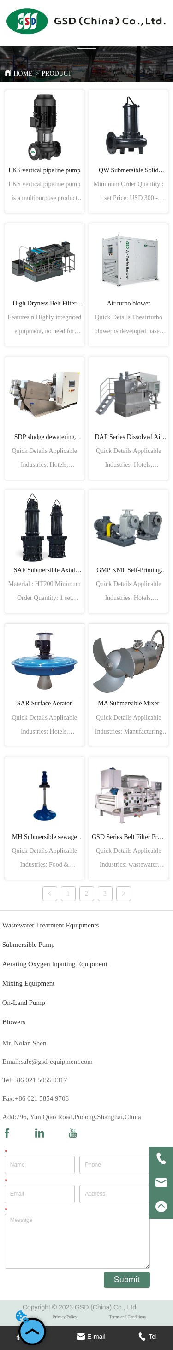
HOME (22, 73)
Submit (127, 1279)
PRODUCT (57, 73)
